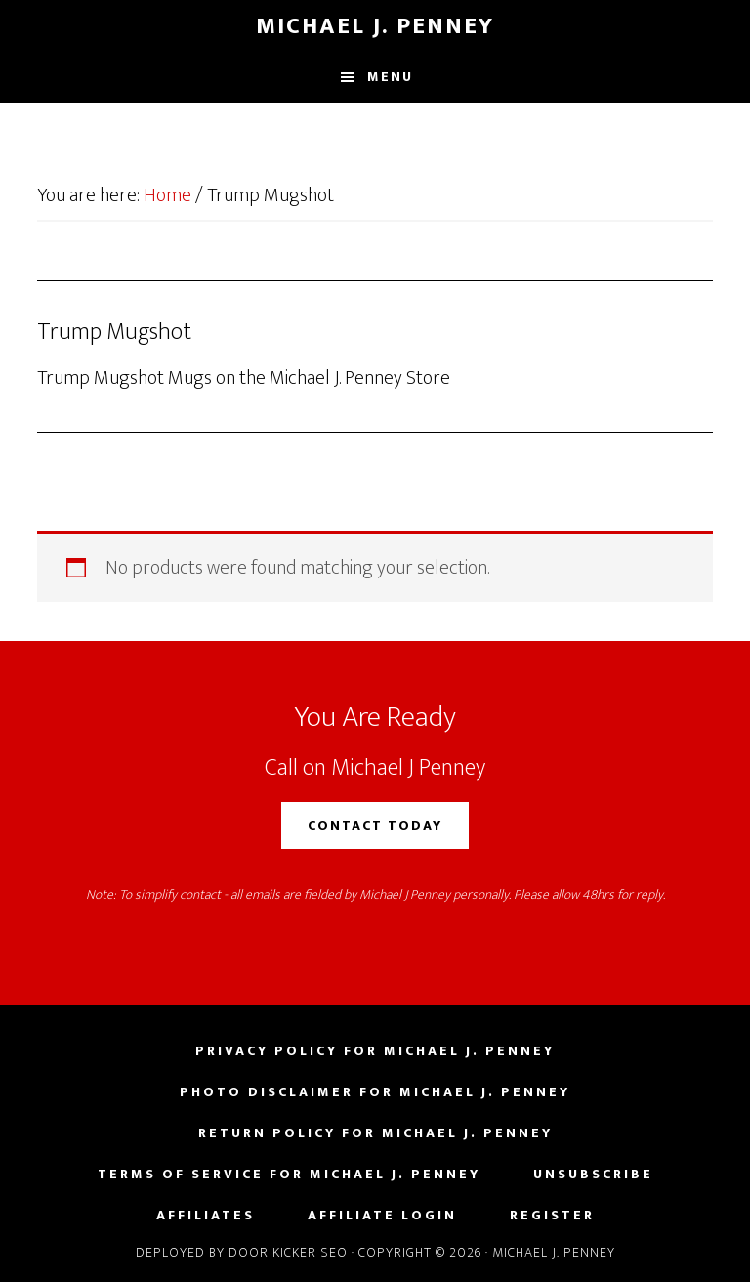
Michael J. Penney (375, 26)
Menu (390, 76)
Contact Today (375, 825)
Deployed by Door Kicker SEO (242, 1252)
